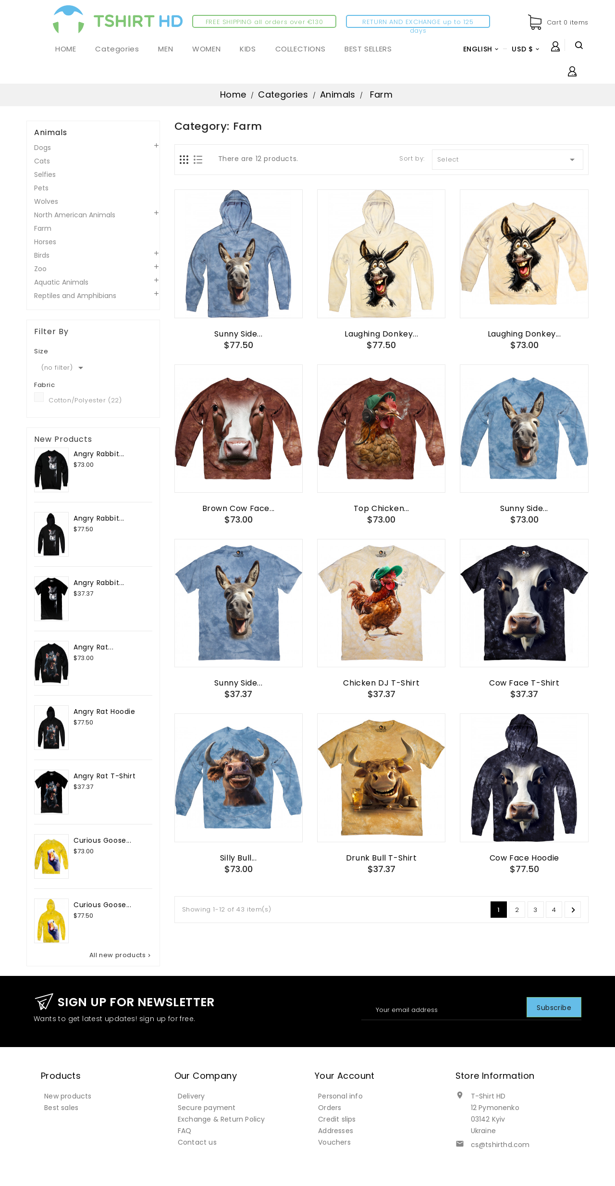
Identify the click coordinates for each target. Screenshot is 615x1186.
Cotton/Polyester (85, 400)
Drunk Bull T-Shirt (381, 857)
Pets (41, 188)
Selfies (45, 174)
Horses (45, 242)
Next (573, 910)
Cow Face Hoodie (524, 857)
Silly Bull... (238, 857)
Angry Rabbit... (99, 454)
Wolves (46, 201)
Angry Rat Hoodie (104, 711)
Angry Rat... (93, 647)
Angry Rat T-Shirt (104, 776)
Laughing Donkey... (381, 333)
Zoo (40, 269)
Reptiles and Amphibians (75, 295)
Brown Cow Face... (238, 508)
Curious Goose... (103, 840)
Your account (345, 1076)
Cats (42, 161)
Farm (42, 228)
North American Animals (74, 215)
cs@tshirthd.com (500, 1144)
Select (507, 159)
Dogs (42, 147)
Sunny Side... (238, 333)
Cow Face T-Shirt (524, 682)
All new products (120, 955)
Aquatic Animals (61, 282)
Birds (41, 255)
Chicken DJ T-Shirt (381, 682)
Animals (50, 132)
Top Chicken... (381, 508)
